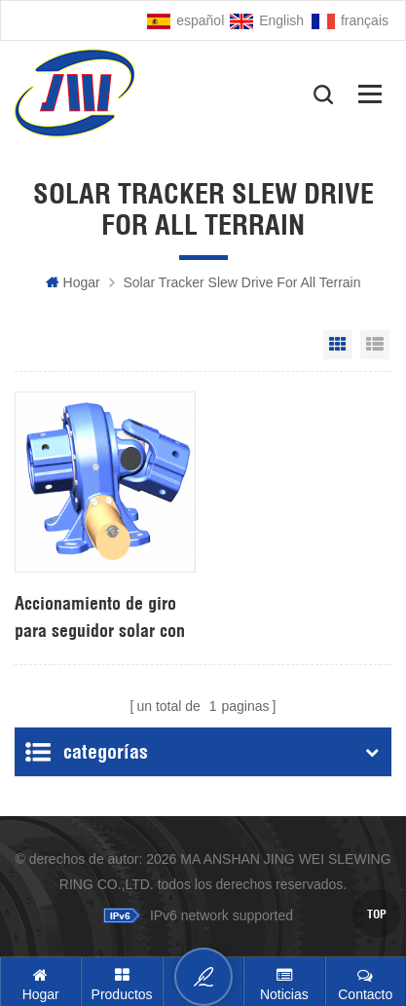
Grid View (337, 344)
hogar (73, 282)
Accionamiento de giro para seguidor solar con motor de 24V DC (100, 618)
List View (374, 344)
